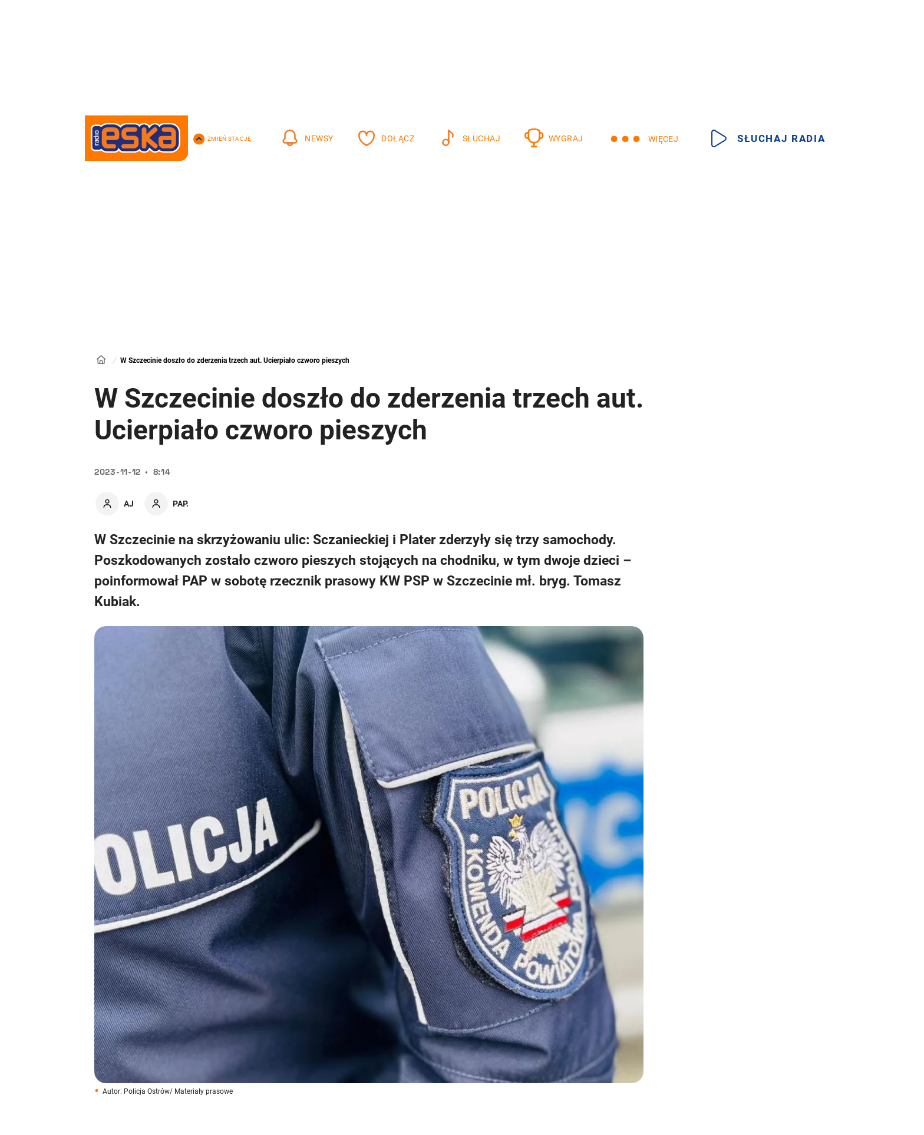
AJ (129, 503)
